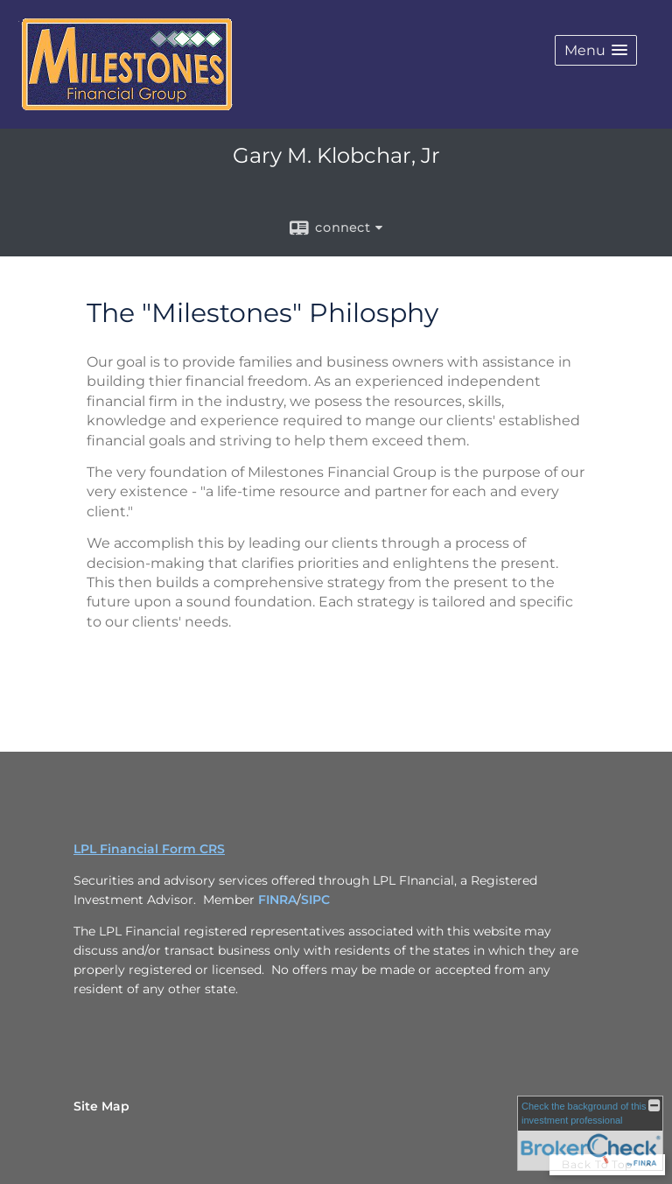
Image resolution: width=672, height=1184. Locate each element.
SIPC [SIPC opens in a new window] (315, 899)
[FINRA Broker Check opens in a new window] (590, 1133)
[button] (596, 50)
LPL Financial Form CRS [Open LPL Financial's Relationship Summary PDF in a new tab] (149, 849)
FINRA (277, 899)
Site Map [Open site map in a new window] (102, 1106)
